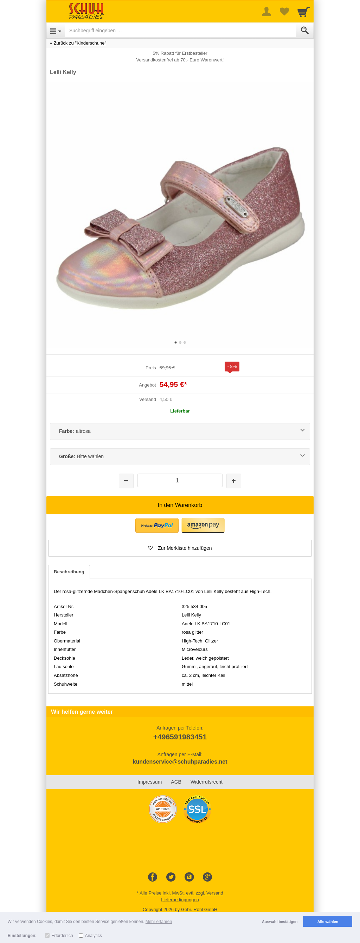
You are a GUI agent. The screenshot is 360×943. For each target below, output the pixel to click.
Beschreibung (69, 571)
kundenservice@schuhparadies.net (180, 762)
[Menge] (180, 480)
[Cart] (304, 11)
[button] (180, 548)
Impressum (149, 782)
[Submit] (305, 30)
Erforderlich (62, 935)
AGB (176, 782)
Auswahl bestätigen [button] (279, 921)
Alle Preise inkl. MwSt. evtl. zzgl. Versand (181, 893)
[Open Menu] (55, 30)
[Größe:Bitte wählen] (180, 456)
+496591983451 (180, 737)
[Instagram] (189, 877)
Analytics (93, 935)
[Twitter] (171, 877)
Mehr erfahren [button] (159, 921)
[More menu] (266, 11)
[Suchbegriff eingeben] (180, 30)
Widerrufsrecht (207, 782)
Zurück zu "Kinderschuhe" (80, 43)
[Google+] (207, 877)
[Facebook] (152, 877)
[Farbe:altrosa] (180, 431)
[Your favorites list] (284, 11)
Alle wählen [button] (327, 921)
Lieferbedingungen (180, 899)
